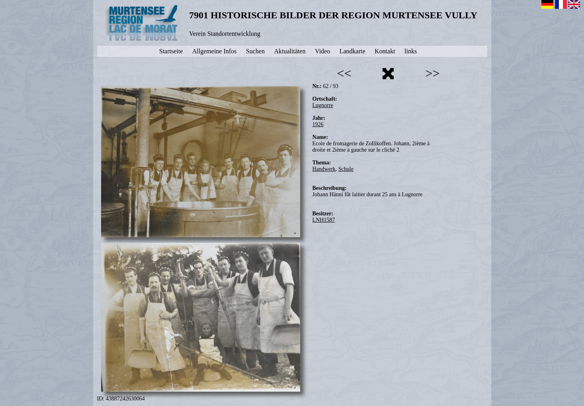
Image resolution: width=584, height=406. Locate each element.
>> (432, 73)
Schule (346, 169)
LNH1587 (324, 220)
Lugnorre (323, 105)
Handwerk (324, 169)
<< (344, 73)
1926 (318, 124)
